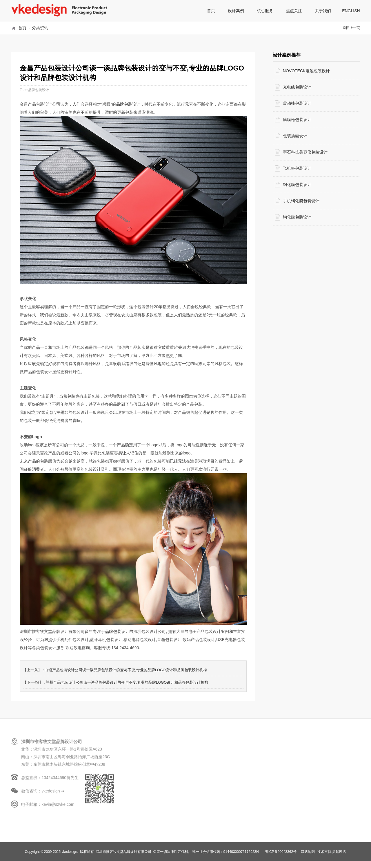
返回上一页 (351, 27)
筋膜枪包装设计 (297, 119)
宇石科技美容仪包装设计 (305, 152)
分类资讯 (40, 28)
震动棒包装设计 (297, 103)
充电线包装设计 (297, 87)
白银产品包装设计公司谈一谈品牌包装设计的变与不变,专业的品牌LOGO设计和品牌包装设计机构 (126, 669)
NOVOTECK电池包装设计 (306, 70)
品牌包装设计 (38, 89)
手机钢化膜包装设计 (301, 200)
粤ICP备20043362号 (281, 851)
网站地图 (308, 851)
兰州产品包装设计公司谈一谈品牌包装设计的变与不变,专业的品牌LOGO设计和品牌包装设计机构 (127, 682)
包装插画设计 (295, 135)
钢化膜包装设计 (297, 184)
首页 (22, 28)
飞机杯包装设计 (297, 168)
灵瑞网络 (339, 851)
